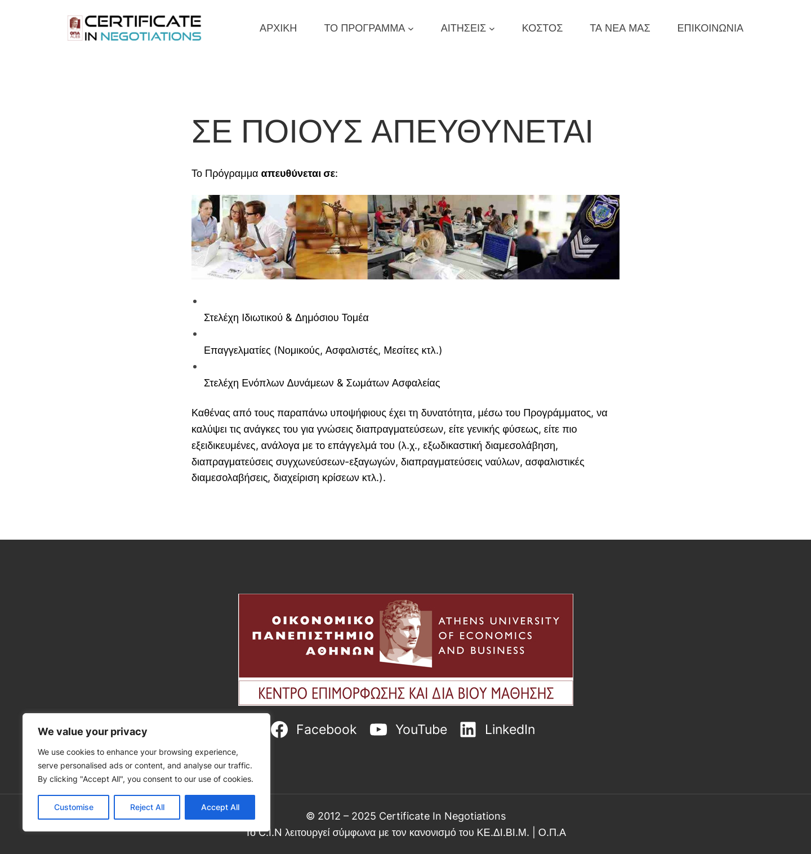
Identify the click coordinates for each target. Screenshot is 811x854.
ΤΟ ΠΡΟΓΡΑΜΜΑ (364, 27)
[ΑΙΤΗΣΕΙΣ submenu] (492, 28)
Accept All (220, 807)
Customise (73, 807)
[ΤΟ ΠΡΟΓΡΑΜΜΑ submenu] (411, 28)
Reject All (147, 807)
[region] (146, 772)
